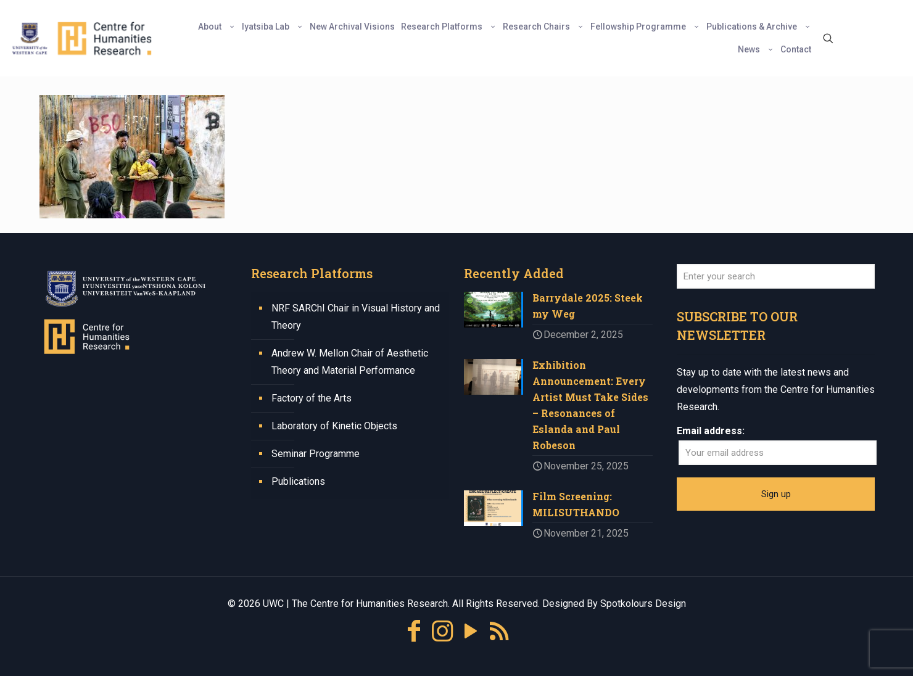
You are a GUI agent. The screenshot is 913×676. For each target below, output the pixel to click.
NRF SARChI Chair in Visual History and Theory (355, 316)
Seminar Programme (315, 454)
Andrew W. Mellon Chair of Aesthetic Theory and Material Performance (349, 361)
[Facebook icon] (414, 631)
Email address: (711, 431)
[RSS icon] (499, 631)
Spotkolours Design (643, 603)
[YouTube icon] (470, 631)
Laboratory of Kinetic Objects (334, 426)
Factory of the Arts (311, 398)
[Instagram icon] (442, 631)
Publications (298, 481)
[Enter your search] (776, 276)
